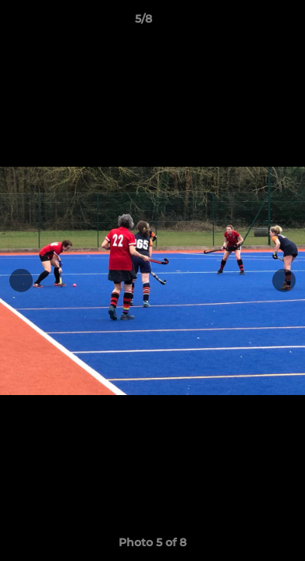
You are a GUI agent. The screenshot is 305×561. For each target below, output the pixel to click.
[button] (248, 23)
